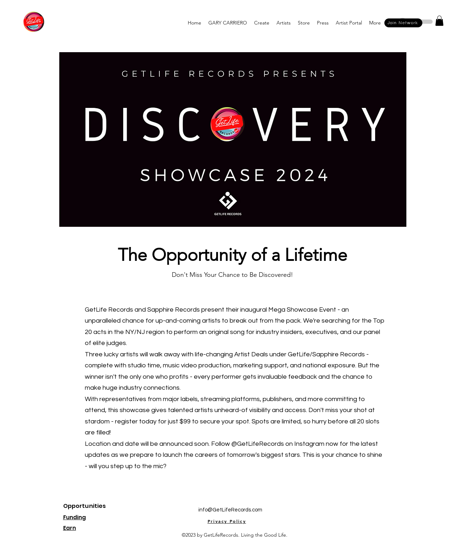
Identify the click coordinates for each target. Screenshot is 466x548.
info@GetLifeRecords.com (230, 510)
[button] (228, 23)
